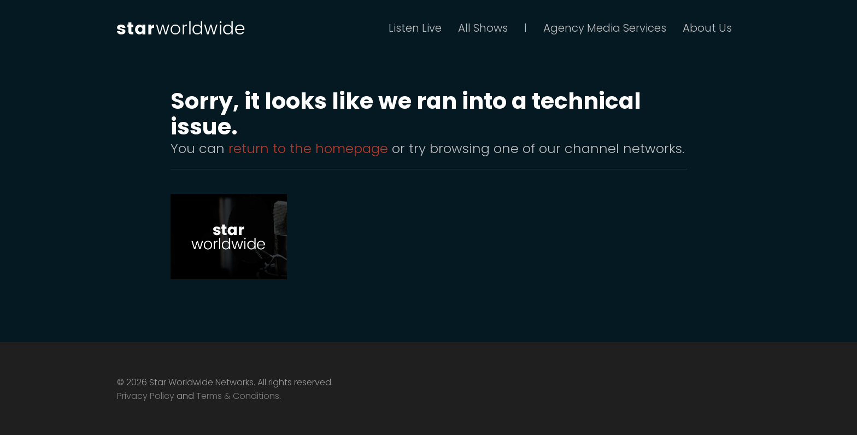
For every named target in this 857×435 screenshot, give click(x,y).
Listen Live (415, 28)
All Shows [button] (483, 28)
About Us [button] (707, 28)
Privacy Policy (145, 396)
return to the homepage (308, 148)
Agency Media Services (604, 28)
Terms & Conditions (237, 396)
